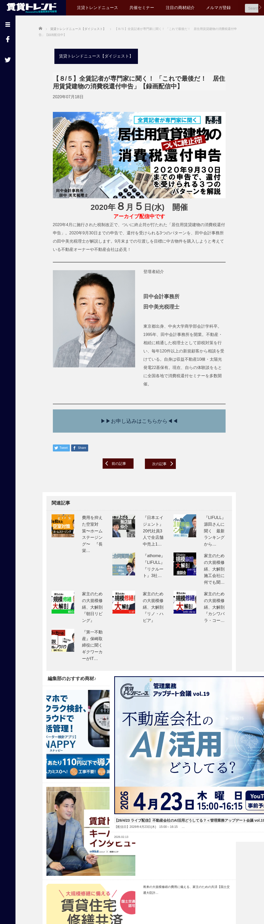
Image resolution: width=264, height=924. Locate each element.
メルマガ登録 (218, 7)
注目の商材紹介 (180, 7)
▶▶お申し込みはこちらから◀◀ (138, 414)
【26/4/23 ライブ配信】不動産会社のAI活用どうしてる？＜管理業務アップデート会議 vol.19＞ (137, 729)
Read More (155, 758)
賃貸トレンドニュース (97, 7)
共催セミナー (141, 7)
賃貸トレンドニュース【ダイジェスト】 (92, 55)
